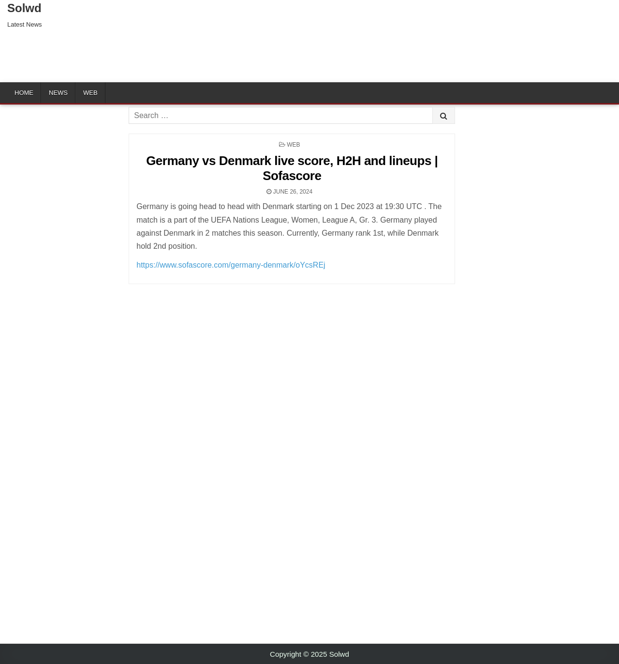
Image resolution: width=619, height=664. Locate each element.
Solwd (24, 8)
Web (90, 92)
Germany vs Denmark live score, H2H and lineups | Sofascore (292, 168)
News (58, 92)
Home (24, 92)
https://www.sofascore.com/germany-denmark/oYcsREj (230, 265)
